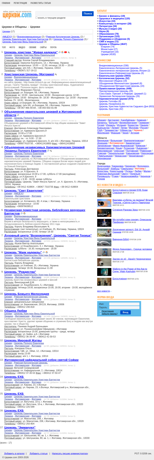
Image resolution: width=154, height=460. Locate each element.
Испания (121, 125)
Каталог (102, 11)
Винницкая (103, 140)
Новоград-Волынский (108, 174)
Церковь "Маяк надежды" (23, 252)
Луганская (129, 148)
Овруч (124, 174)
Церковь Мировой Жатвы (23, 340)
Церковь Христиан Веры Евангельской (22, 42)
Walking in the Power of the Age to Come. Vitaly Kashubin (129, 270)
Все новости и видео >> (111, 185)
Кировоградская (105, 148)
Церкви (6, 31)
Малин (147, 171)
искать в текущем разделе (50, 18)
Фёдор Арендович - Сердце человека (132, 249)
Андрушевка (103, 166)
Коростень (102, 171)
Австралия (113, 120)
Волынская (116, 140)
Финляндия (103, 133)
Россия (144, 128)
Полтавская (132, 151)
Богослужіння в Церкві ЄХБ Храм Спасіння (129, 191)
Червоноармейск (129, 176)
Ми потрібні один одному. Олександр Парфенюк (131, 220)
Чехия (125, 133)
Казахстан (133, 125)
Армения (141, 120)
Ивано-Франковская (123, 145)
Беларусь (102, 122)
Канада (144, 125)
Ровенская (145, 151)
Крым (119, 148)
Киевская (140, 145)
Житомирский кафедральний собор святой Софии (41, 359)
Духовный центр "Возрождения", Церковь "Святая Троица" (48, 235)
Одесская (119, 151)
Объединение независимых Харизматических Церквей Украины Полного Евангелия (44, 149)
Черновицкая (104, 158)
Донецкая (102, 143)
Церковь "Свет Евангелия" (23, 190)
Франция (115, 133)
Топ (4, 47)
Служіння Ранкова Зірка (125, 210)
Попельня (135, 174)
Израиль (110, 125)
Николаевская (104, 151)
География (103, 115)
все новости (103, 291)
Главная (6, 3)
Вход (125, 312)
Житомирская (22, 58)
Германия (144, 122)
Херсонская (147, 153)
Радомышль (103, 176)
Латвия (115, 128)
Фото (12, 47)
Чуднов (101, 179)
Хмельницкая (105, 156)
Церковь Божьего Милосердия (26, 293)
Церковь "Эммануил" (20, 427)
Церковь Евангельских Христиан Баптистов (25, 39)
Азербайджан (128, 120)
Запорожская (104, 145)
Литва (124, 128)
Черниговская (135, 156)
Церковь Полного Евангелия (68, 39)
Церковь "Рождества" (20, 271)
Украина (8, 58)
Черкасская (120, 156)
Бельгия (113, 122)
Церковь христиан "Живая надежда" (31, 52)
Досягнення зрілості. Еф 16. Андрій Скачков (131, 230)
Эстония (134, 133)
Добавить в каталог (14, 453)
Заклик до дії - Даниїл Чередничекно (131, 259)
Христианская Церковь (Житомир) (29, 74)
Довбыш (115, 168)
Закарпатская (133, 143)
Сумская (101, 153)
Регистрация (20, 3)
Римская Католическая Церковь (63, 37)
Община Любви (15, 310)
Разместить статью (41, 3)
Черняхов (145, 176)
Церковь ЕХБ (14, 376)
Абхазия (101, 120)
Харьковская (132, 153)
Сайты (43, 47)
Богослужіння (119, 279)
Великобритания (128, 122)
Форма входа (105, 297)
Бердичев (130, 166)
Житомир (36, 58)
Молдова (133, 128)
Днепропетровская (134, 140)
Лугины (129, 171)
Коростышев (116, 171)
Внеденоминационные (29, 37)
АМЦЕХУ (7, 37)
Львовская (141, 148)
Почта (53, 47)
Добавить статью (39, 453)
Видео (22, 47)
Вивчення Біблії (120, 239)
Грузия (100, 125)
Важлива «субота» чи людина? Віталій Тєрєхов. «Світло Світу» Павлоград (132, 201)
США (99, 130)
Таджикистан (111, 130)
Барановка (118, 166)
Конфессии (104, 60)
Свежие (32, 47)
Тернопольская (116, 153)
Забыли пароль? (109, 314)
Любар (138, 171)
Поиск (88, 13)
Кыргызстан (103, 128)
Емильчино (127, 168)
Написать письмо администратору (70, 453)
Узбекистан (126, 130)
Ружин (115, 176)
